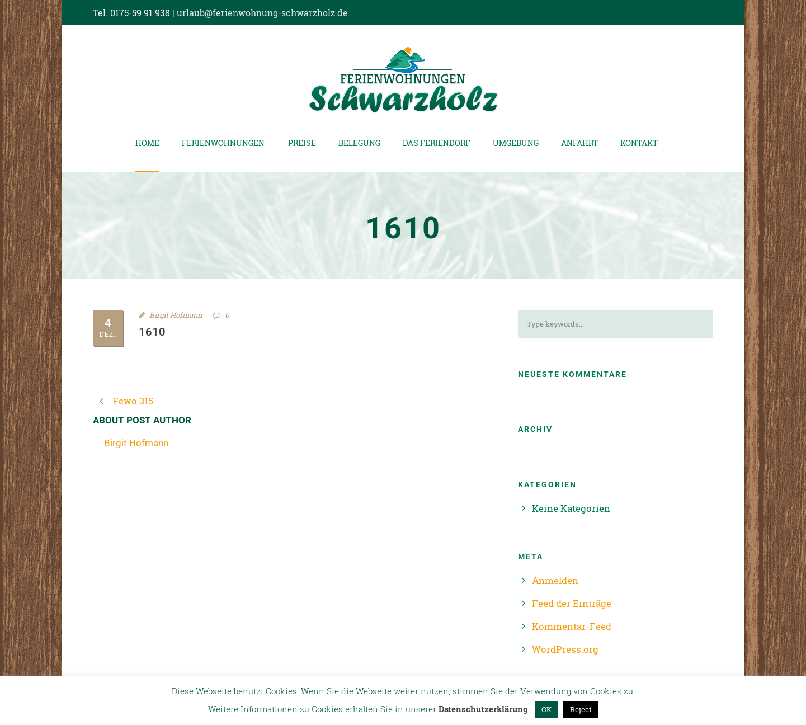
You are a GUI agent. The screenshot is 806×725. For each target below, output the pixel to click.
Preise (302, 143)
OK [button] (546, 709)
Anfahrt (579, 143)
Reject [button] (581, 709)
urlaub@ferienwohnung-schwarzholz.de (262, 12)
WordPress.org (565, 649)
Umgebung (516, 143)
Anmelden (555, 580)
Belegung (359, 143)
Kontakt (639, 143)
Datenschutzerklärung (483, 708)
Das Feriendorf (436, 143)
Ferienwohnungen (223, 143)
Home (147, 143)
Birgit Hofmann (175, 315)
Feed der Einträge (571, 603)
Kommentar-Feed (571, 626)
